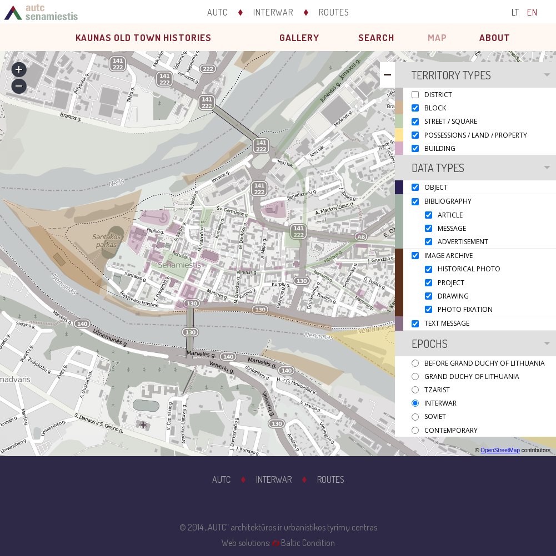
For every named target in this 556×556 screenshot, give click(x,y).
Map (437, 37)
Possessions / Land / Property (475, 135)
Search (376, 37)
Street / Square (450, 122)
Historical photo (469, 269)
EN (532, 12)
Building (439, 148)
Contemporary (451, 430)
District (438, 94)
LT (515, 12)
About (494, 37)
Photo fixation (465, 309)
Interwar (273, 12)
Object (436, 187)
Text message (446, 323)
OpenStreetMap (500, 450)
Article (450, 215)
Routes (334, 12)
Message (452, 228)
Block (435, 108)
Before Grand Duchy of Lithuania (484, 363)
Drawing (453, 296)
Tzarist (437, 390)
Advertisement (463, 241)
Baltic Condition (308, 542)
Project (451, 282)
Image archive (448, 255)
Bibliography (448, 201)
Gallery (299, 37)
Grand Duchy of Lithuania (471, 376)
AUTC (217, 12)
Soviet (435, 417)
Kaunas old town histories (144, 37)
